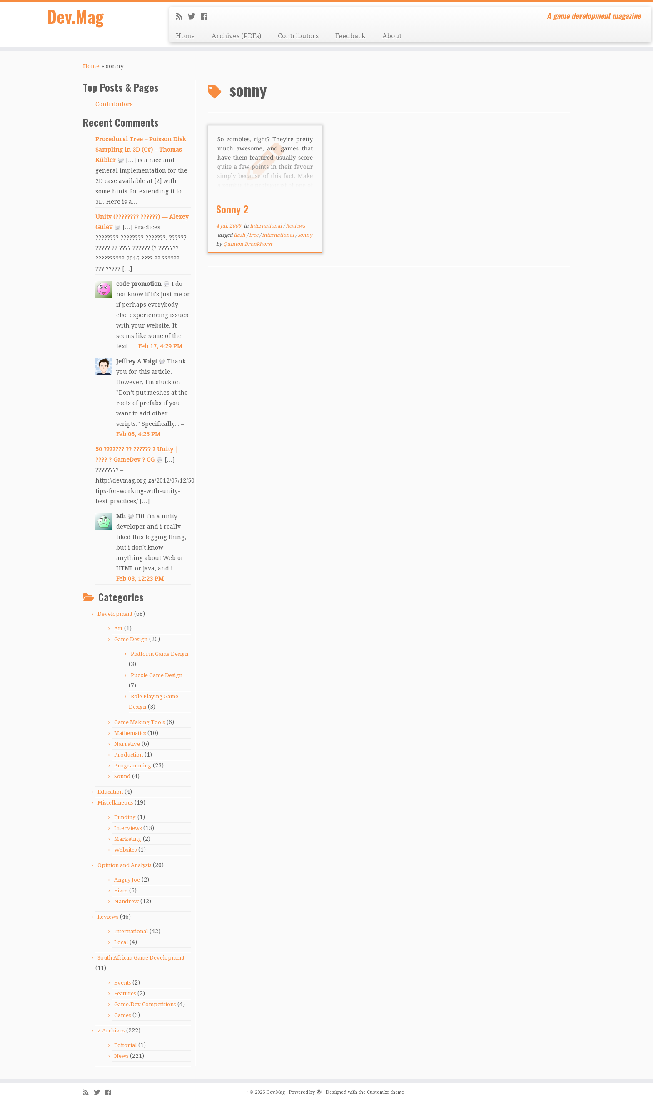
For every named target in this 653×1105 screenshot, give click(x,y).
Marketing (127, 839)
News (121, 1056)
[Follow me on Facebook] (207, 16)
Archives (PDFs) (236, 36)
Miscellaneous (115, 803)
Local (121, 942)
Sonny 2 (232, 208)
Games (122, 1015)
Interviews (128, 828)
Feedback (350, 36)
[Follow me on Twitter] (194, 16)
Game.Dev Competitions (145, 1004)
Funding (125, 817)
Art (118, 628)
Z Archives (111, 1031)
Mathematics (130, 733)
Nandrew (126, 901)
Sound (122, 776)
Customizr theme (385, 1092)
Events (122, 983)
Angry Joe (127, 880)
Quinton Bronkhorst (247, 244)
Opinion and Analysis (124, 865)
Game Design (130, 639)
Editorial (125, 1045)
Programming (132, 765)
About (391, 36)
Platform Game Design (159, 654)
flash (240, 235)
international (278, 235)
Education (110, 792)
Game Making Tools (139, 722)
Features (125, 993)
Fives (120, 891)
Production (128, 755)
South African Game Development (140, 958)
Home (185, 36)
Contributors (298, 36)
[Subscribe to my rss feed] (182, 16)
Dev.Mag (75, 17)
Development (114, 614)
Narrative (127, 744)
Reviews (107, 917)
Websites (125, 850)
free (254, 235)
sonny (305, 235)
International (131, 931)
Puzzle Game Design (156, 675)
